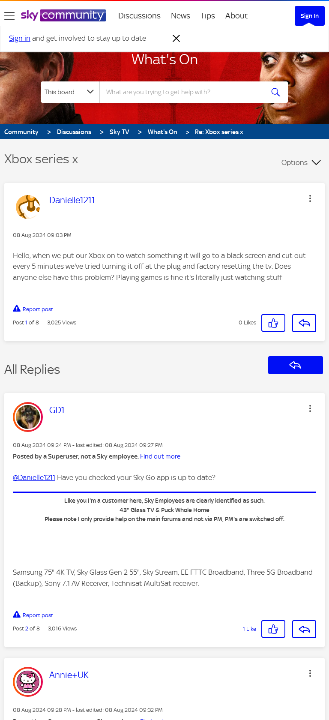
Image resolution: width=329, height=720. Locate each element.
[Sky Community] (63, 15)
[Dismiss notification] (176, 38)
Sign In (310, 16)
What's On (165, 59)
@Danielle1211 (34, 477)
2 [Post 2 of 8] (26, 628)
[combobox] (184, 92)
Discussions (139, 16)
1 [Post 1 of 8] (26, 322)
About (236, 16)
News (180, 16)
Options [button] (294, 162)
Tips (207, 16)
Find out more (160, 456)
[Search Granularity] (70, 92)
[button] (310, 198)
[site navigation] (9, 15)
